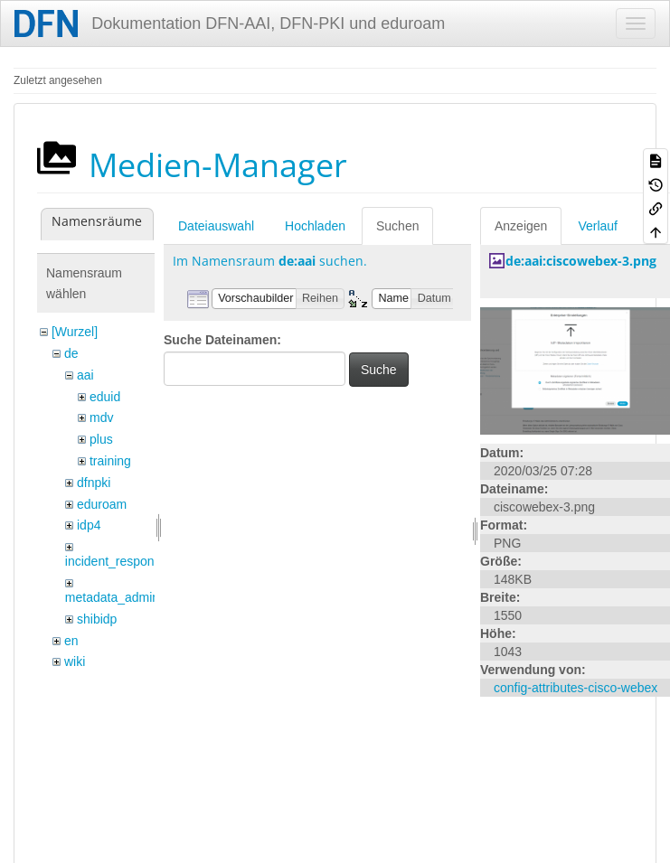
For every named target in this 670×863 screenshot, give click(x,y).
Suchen (397, 226)
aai (85, 375)
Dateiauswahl (216, 226)
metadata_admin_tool (126, 597)
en (71, 640)
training (110, 461)
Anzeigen (521, 226)
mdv (101, 417)
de (71, 353)
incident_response (116, 561)
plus (101, 439)
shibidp (97, 619)
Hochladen (315, 226)
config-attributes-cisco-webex (575, 687)
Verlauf (598, 226)
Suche (379, 369)
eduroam (102, 504)
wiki (74, 661)
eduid (105, 396)
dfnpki (93, 482)
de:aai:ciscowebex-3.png (580, 260)
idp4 (88, 525)
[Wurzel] (75, 331)
